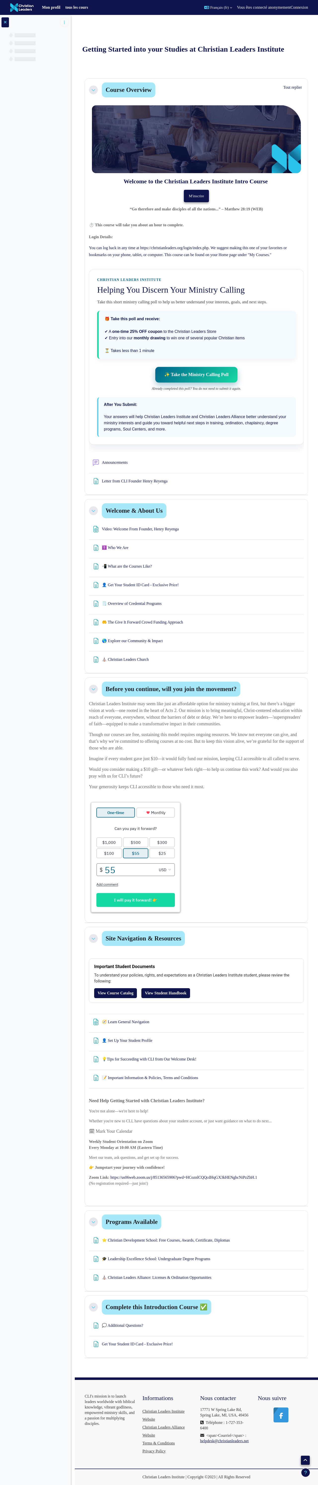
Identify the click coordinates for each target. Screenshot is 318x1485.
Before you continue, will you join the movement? (171, 689)
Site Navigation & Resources (143, 938)
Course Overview (129, 89)
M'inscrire (196, 196)
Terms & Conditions (158, 1443)
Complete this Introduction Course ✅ (156, 1307)
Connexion (299, 7)
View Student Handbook (165, 993)
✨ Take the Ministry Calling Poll (196, 374)
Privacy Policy (154, 1451)
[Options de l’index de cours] (64, 22)
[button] (218, 7)
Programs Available (132, 1221)
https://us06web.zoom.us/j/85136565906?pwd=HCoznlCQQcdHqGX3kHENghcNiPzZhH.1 (183, 1177)
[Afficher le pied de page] (305, 1472)
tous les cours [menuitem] (76, 7)
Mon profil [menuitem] (51, 7)
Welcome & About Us (134, 510)
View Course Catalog (115, 993)
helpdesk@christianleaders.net (224, 1441)
